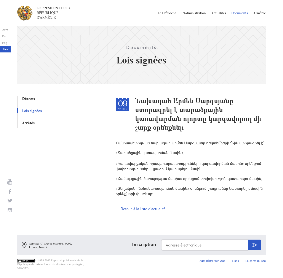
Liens (235, 261)
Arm (5, 30)
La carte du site (255, 261)
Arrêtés (28, 122)
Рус (4, 36)
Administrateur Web (212, 261)
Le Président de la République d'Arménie (54, 13)
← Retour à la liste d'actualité (141, 208)
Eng (4, 43)
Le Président (167, 13)
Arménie (259, 13)
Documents (239, 13)
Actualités (218, 13)
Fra (5, 49)
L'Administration (193, 13)
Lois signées (32, 110)
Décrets (28, 98)
